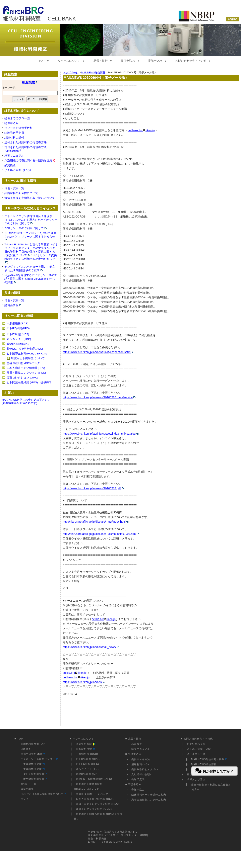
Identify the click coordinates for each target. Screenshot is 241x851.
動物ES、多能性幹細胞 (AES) (94, 779)
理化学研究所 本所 (33, 754)
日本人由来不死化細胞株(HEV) (26, 367)
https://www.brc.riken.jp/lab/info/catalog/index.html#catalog (100, 433)
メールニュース (196, 754)
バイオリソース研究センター (39, 759)
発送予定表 (138, 779)
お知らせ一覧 (29, 784)
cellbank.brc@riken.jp (118, 841)
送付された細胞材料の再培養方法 (25, 142)
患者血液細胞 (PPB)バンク (23, 363)
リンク (25, 799)
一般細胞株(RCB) (17, 323)
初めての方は (86, 744)
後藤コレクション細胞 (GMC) (94, 808)
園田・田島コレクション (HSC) (26, 372)
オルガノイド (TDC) (88, 769)
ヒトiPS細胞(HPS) (18, 328)
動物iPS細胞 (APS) (88, 774)
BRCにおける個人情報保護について (43, 794)
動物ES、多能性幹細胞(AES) (25, 348)
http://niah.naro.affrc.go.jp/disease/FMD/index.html (95, 521)
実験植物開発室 (33, 769)
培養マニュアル (14, 155)
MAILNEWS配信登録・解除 (209, 759)
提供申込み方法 (140, 759)
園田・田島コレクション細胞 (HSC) (97, 803)
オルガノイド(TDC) (19, 339)
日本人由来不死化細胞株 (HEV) (95, 798)
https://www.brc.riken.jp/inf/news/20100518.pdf (93, 488)
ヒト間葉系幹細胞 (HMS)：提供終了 (29, 382)
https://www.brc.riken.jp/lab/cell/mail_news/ (91, 647)
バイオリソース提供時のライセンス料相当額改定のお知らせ (30, 258)
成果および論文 (196, 779)
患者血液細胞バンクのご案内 (148, 799)
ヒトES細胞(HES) (18, 334)
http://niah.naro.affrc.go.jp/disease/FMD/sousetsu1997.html (101, 533)
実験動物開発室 (33, 764)
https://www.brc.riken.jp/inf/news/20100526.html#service (99, 397)
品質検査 (10, 165)
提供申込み (128, 60)
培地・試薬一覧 (14, 188)
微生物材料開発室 (34, 779)
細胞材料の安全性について (21, 193)
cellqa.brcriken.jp (104, 619)
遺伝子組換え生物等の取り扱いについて (29, 197)
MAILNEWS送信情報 (204, 764)
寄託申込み (155, 60)
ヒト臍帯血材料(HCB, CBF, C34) (27, 353)
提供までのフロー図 (17, 118)
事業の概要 (27, 789)
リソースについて (69, 60)
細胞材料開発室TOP (33, 744)
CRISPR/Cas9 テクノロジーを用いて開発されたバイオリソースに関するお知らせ (30, 236)
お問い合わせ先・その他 (190, 60)
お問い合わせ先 (196, 744)
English (25, 749)
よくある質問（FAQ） (18, 170)
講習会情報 (12, 305)
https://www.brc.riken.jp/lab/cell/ (84, 682)
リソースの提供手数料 (18, 128)
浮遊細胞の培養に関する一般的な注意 (28, 160)
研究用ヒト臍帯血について (28, 358)
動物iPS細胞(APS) (18, 343)
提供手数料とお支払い (144, 769)
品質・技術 (101, 60)
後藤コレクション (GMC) (22, 377)
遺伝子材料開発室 (34, 774)
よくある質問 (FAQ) (199, 749)
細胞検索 (30, 82)
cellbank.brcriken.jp (141, 130)
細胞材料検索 (85, 749)
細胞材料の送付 (14, 137)
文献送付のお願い (142, 774)
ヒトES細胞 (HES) (87, 764)
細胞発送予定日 (14, 132)
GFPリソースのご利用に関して (25, 228)
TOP (42, 60)
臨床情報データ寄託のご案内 (148, 794)
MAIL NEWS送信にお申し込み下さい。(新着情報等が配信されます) (26, 401)
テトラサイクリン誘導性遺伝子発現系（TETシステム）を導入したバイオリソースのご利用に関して (30, 220)
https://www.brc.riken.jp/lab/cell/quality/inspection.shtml (98, 352)
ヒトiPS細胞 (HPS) (88, 759)
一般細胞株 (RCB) (87, 754)
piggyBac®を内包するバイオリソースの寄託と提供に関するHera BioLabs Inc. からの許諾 (30, 279)
